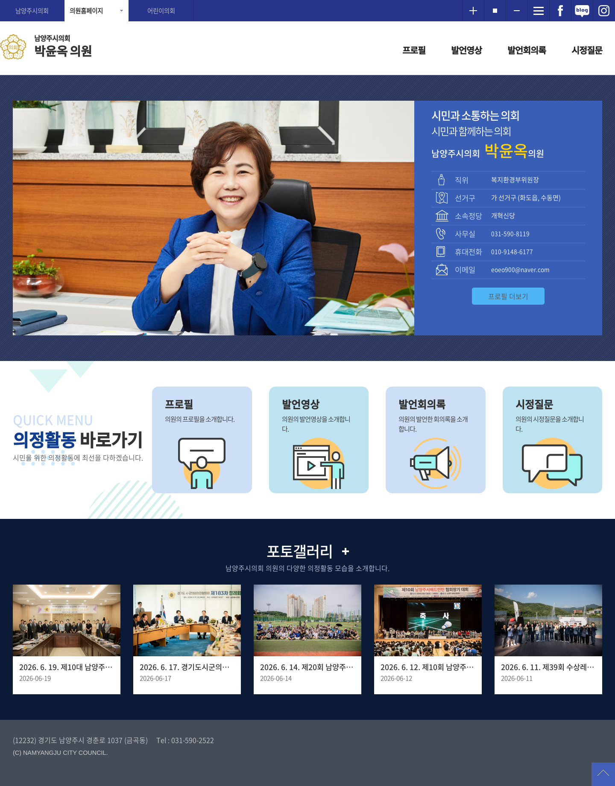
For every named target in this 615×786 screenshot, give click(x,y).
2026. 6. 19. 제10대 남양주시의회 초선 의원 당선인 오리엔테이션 (66, 666)
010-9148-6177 (512, 251)
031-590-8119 (510, 233)
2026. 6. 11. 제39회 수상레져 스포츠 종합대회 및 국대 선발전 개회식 (548, 666)
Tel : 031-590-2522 (185, 740)
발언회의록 (526, 50)
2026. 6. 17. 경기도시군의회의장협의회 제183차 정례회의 (187, 666)
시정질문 (586, 50)
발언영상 (466, 50)
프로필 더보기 (508, 296)
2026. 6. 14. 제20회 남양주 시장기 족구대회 (307, 666)
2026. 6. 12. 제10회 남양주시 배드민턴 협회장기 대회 (428, 666)
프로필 (413, 50)
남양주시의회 (32, 10)
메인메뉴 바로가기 (307, 0)
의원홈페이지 (86, 10)
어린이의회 (161, 10)
